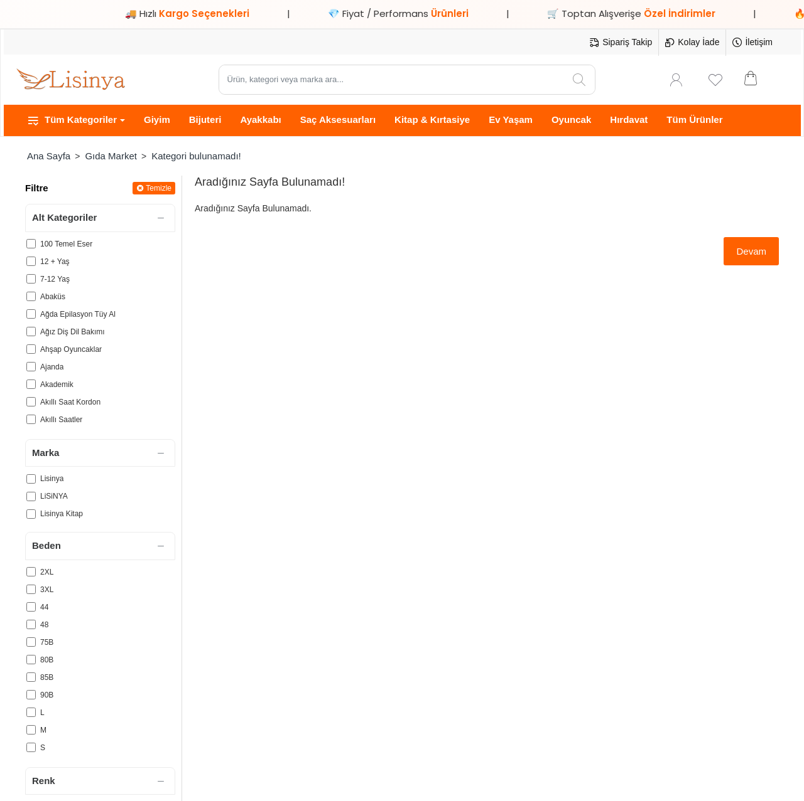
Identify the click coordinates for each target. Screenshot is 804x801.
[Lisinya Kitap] (31, 514)
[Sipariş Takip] (621, 42)
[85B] (31, 677)
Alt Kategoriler (64, 217)
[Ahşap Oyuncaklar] (31, 349)
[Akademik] (31, 384)
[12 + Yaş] (31, 261)
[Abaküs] (31, 296)
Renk (43, 780)
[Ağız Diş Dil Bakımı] (31, 331)
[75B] (31, 642)
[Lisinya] (31, 479)
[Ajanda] (31, 366)
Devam (751, 251)
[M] (31, 730)
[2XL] (31, 571)
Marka (45, 452)
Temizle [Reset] (158, 188)
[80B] (31, 659)
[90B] (31, 694)
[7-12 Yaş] (31, 279)
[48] (31, 624)
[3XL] (31, 589)
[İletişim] (752, 42)
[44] (31, 607)
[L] (31, 712)
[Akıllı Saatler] (31, 419)
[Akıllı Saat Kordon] (31, 401)
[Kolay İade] (692, 42)
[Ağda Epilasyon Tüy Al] (31, 314)
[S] (31, 747)
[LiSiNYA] (31, 496)
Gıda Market (111, 156)
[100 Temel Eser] (31, 243)
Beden (46, 545)
